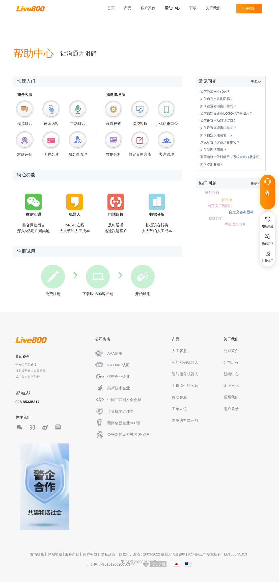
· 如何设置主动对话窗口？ (217, 120)
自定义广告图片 (220, 206)
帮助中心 (172, 8)
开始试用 (143, 280)
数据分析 (216, 218)
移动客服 (179, 397)
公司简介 (231, 351)
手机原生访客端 (185, 385)
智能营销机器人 (185, 362)
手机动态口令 (235, 224)
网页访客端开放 (185, 420)
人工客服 (179, 351)
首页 (111, 8)
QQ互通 (226, 200)
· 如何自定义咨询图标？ (216, 99)
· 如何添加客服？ (211, 164)
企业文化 (231, 385)
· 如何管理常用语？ (213, 150)
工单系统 (179, 409)
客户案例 (148, 8)
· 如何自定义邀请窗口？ (216, 135)
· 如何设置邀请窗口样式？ (217, 128)
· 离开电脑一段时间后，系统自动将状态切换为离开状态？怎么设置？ (232, 157)
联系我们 (231, 397)
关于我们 (213, 8)
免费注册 (53, 280)
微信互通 (212, 193)
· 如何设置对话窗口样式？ (217, 106)
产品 (127, 8)
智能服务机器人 (185, 374)
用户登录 (231, 409)
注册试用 (249, 8)
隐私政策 (108, 554)
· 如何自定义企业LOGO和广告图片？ (226, 113)
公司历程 (231, 362)
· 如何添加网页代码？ (214, 91)
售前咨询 (22, 356)
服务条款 (72, 554)
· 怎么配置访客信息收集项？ (219, 142)
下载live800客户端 (98, 280)
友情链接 (37, 554)
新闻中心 (231, 374)
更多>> (256, 82)
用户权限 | (91, 554)
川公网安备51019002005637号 (111, 564)
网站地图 (55, 554)
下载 (193, 8)
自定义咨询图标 (241, 212)
